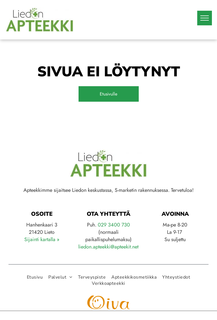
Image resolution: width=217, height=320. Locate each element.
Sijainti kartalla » (41, 239)
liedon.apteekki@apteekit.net (108, 246)
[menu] (204, 18)
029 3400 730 (114, 224)
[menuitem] (34, 277)
